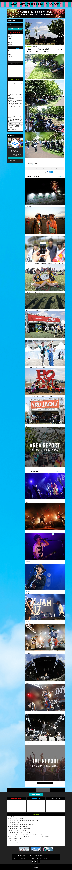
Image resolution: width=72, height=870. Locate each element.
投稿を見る (17, 158)
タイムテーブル (59, 471)
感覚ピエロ (10, 76)
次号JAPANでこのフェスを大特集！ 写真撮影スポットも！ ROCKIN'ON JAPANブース (15, 101)
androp (9, 40)
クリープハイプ (10, 56)
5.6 (57, 790)
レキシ (9, 50)
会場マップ (60, 176)
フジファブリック (11, 42)
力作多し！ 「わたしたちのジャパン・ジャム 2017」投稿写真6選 (15, 98)
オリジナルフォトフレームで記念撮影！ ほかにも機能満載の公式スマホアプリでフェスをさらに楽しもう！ (15, 88)
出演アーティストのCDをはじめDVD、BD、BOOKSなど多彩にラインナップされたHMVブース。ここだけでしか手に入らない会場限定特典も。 (15, 116)
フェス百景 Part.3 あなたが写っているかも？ (14, 123)
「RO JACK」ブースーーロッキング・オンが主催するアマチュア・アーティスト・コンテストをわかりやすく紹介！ (15, 110)
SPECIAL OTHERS (49, 804)
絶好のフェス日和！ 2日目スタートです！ (14, 129)
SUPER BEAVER (49, 802)
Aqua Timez (10, 60)
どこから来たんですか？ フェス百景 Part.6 (14, 91)
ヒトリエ (9, 74)
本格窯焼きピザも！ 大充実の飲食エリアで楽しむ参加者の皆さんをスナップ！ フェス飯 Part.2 (15, 120)
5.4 (28, 790)
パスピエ (9, 38)
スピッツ (9, 52)
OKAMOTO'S (10, 44)
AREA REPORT (29, 46)
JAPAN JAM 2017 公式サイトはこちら (59, 0)
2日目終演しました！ (11, 81)
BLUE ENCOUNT (49, 800)
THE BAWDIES (10, 58)
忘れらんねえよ (10, 36)
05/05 (35, 46)
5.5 (43, 790)
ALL (14, 790)
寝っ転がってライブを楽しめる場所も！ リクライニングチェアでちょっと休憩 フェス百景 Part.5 (15, 94)
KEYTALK (9, 54)
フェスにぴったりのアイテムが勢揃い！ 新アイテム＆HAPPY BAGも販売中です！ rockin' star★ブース (15, 126)
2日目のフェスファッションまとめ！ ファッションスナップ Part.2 (15, 104)
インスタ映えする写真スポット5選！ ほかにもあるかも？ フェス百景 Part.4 (15, 107)
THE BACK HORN (11, 34)
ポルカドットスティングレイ (12, 72)
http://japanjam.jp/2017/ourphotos (31, 164)
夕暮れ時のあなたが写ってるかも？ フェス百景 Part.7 (15, 84)
